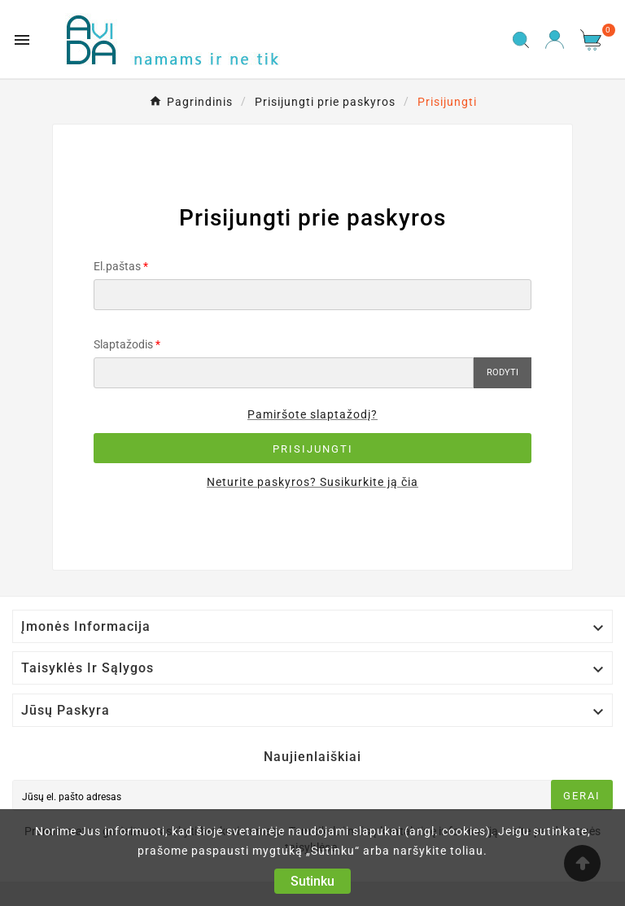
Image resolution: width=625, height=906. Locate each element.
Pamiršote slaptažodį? (312, 414)
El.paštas (117, 266)
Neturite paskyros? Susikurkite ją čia (312, 481)
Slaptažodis (123, 344)
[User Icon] (554, 39)
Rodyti (502, 372)
